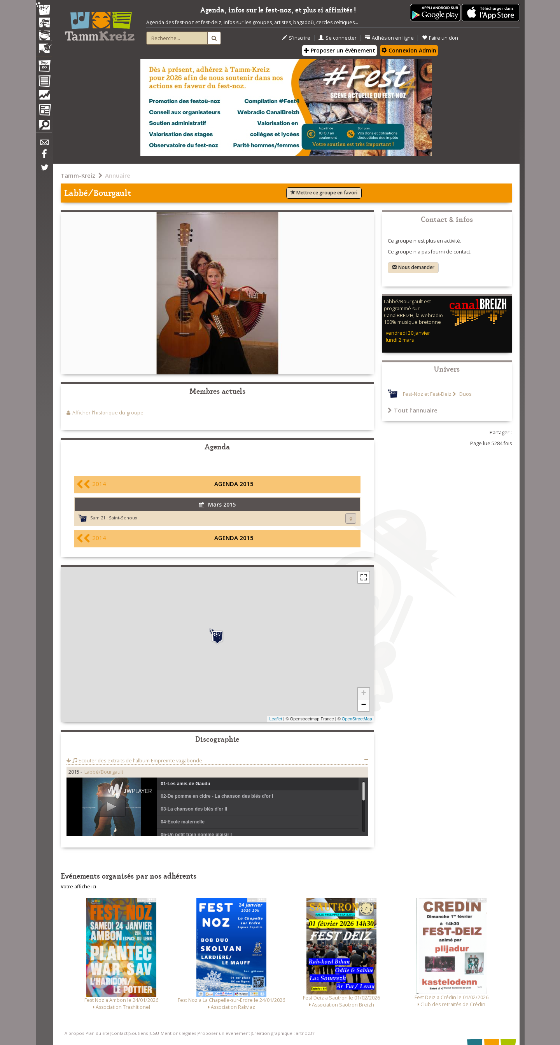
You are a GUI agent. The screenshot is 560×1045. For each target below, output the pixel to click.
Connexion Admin (409, 50)
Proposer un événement (224, 1033)
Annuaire (117, 175)
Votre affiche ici (78, 886)
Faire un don (440, 38)
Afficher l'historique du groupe (108, 412)
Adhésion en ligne (389, 38)
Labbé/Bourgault (103, 772)
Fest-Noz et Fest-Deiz (427, 394)
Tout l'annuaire (413, 410)
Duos (464, 394)
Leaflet (275, 718)
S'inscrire (296, 38)
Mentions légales (178, 1033)
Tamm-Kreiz (78, 175)
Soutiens (138, 1033)
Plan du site (98, 1033)
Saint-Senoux (123, 518)
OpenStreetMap (357, 718)
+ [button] (363, 693)
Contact (119, 1033)
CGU (154, 1033)
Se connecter (337, 38)
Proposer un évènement (339, 50)
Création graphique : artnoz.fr (283, 1033)
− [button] (363, 705)
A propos (74, 1033)
